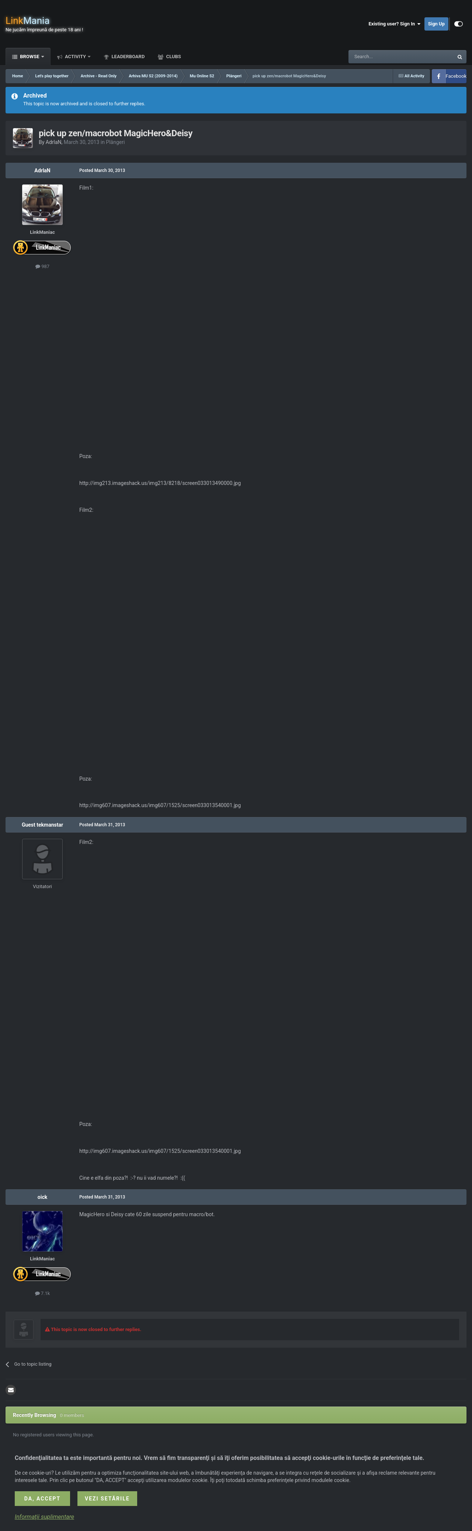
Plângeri (115, 142)
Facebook (456, 76)
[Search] (383, 56)
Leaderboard (127, 56)
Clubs (173, 56)
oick (42, 1197)
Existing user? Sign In (395, 24)
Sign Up (436, 24)
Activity (75, 56)
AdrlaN (54, 142)
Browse (30, 56)
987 (42, 266)
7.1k (42, 1293)
